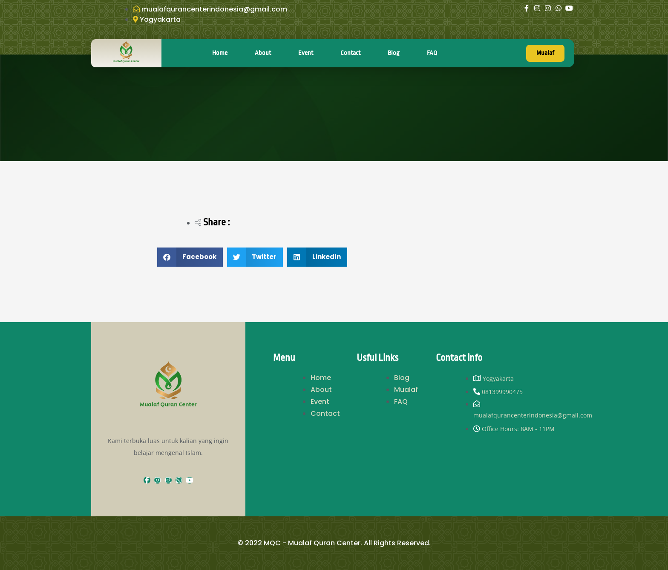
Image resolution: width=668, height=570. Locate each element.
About (263, 53)
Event (305, 53)
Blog (394, 53)
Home (219, 53)
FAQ (432, 53)
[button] (190, 257)
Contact (350, 53)
